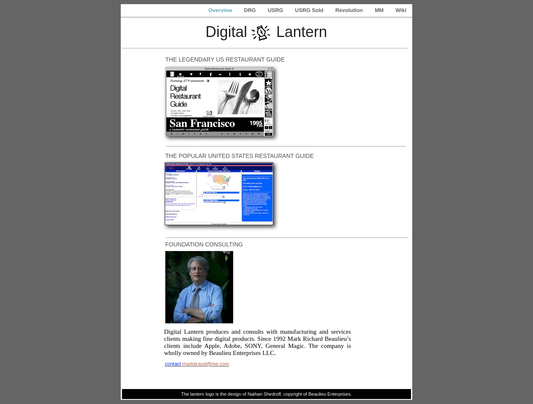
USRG (276, 10)
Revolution (349, 10)
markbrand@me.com (205, 364)
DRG (250, 10)
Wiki (401, 10)
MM (380, 10)
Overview (220, 10)
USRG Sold (310, 10)
